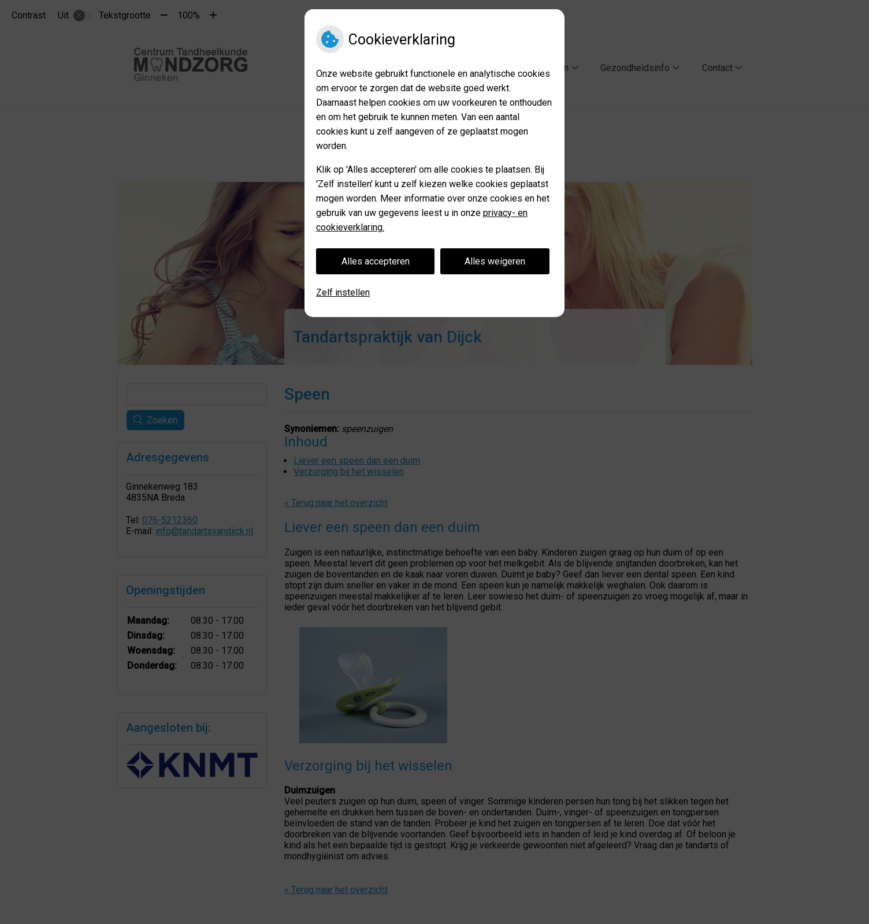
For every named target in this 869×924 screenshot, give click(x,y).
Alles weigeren (495, 261)
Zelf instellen (343, 292)
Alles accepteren (375, 261)
